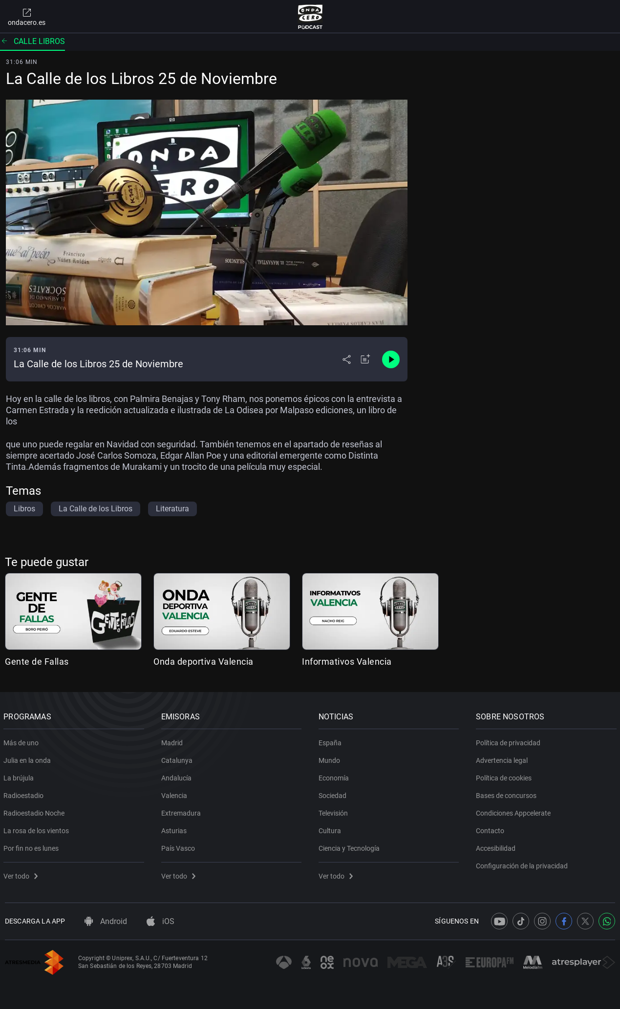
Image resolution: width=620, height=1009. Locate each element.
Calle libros (32, 41)
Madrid (173, 741)
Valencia (175, 794)
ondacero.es (26, 16)
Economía (335, 776)
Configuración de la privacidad (523, 864)
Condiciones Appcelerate (514, 811)
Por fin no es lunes (32, 846)
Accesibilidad (497, 846)
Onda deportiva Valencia (203, 661)
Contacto (491, 829)
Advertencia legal (503, 758)
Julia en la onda (28, 758)
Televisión (334, 811)
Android (106, 921)
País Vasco (179, 846)
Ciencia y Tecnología (350, 846)
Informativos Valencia (347, 661)
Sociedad (334, 794)
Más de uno (22, 741)
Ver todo (22, 874)
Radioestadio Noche (35, 811)
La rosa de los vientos (37, 829)
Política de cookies (505, 776)
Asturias (175, 829)
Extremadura (182, 811)
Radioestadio (25, 794)
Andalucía (177, 776)
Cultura (331, 829)
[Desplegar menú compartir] (347, 359)
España (331, 741)
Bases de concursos (507, 794)
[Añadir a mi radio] (365, 359)
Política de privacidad (509, 741)
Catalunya (177, 758)
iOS (160, 921)
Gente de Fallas (37, 661)
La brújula (20, 776)
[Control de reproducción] (391, 359)
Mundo (331, 758)
